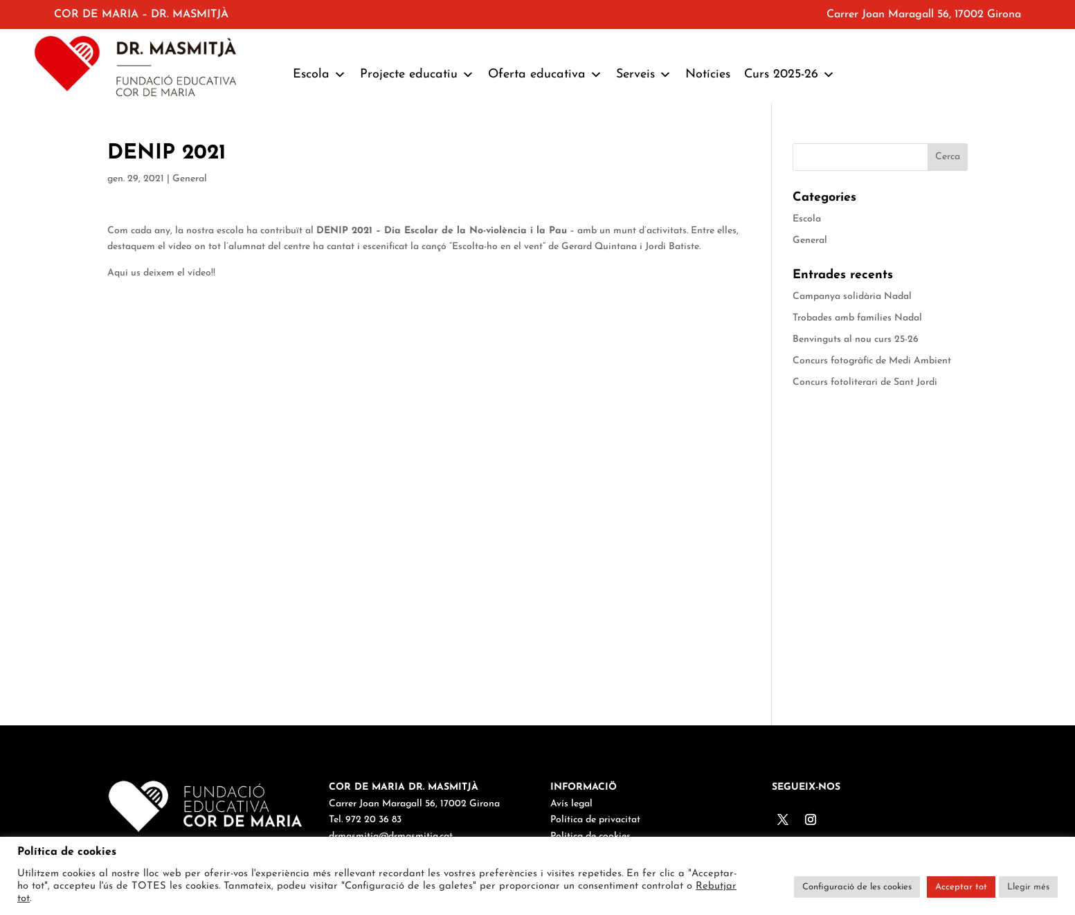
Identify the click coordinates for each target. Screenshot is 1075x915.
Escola (319, 75)
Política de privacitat (595, 820)
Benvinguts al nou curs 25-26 (856, 339)
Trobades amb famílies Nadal (857, 318)
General (189, 179)
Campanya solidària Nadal (852, 296)
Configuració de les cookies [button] (857, 886)
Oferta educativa (545, 75)
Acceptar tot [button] (961, 886)
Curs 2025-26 (789, 75)
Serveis (643, 75)
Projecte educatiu (417, 75)
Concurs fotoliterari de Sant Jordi (865, 382)
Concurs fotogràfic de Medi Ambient (872, 361)
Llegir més (1028, 886)
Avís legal (571, 804)
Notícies (707, 74)
